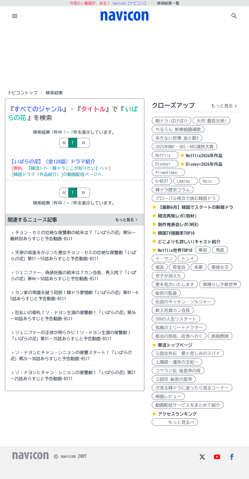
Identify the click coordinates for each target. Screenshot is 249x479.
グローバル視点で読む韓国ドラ (185, 198)
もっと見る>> (174, 422)
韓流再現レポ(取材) (177, 216)
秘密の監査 (166, 293)
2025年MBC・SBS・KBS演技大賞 (184, 147)
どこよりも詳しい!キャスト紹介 (189, 242)
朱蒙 (198, 267)
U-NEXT (161, 181)
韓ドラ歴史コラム (172, 190)
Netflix (165, 155)
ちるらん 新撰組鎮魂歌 (178, 129)
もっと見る (127, 219)
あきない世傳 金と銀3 (177, 138)
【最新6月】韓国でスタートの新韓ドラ (195, 207)
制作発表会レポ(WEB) (178, 224)
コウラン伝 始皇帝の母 (178, 371)
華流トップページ (175, 345)
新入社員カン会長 (172, 310)
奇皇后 (179, 267)
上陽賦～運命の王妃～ (177, 362)
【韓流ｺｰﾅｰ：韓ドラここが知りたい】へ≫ (67, 168)
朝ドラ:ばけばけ (171, 121)
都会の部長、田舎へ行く (179, 336)
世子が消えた (168, 276)
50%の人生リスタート (175, 319)
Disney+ (165, 164)
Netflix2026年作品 (204, 156)
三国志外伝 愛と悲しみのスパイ (187, 353)
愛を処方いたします (174, 284)
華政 (203, 250)
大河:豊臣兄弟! (211, 121)
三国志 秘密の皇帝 (173, 379)
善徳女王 (220, 267)
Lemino (185, 181)
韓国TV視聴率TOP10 (176, 233)
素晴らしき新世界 (220, 284)
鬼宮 (159, 267)
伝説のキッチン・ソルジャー (183, 302)
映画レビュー (168, 396)
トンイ (187, 259)
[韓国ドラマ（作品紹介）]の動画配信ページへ (56, 174)
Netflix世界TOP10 (175, 250)
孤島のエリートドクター (179, 327)
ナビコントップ (22, 93)
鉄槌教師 (220, 336)
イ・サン (164, 259)
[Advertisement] (125, 56)
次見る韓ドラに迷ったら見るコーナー (192, 388)
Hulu (209, 181)
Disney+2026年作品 (204, 164)
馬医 (220, 250)
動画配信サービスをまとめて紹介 (187, 405)
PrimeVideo (168, 172)
